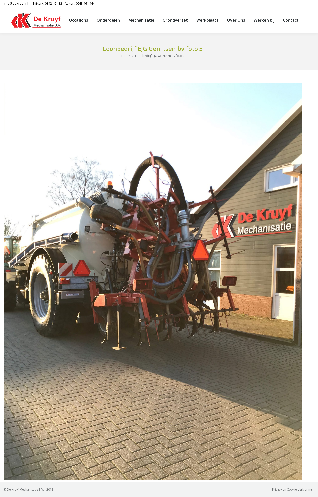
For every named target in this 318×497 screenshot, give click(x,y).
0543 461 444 (85, 3)
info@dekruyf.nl (16, 3)
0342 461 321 (54, 3)
